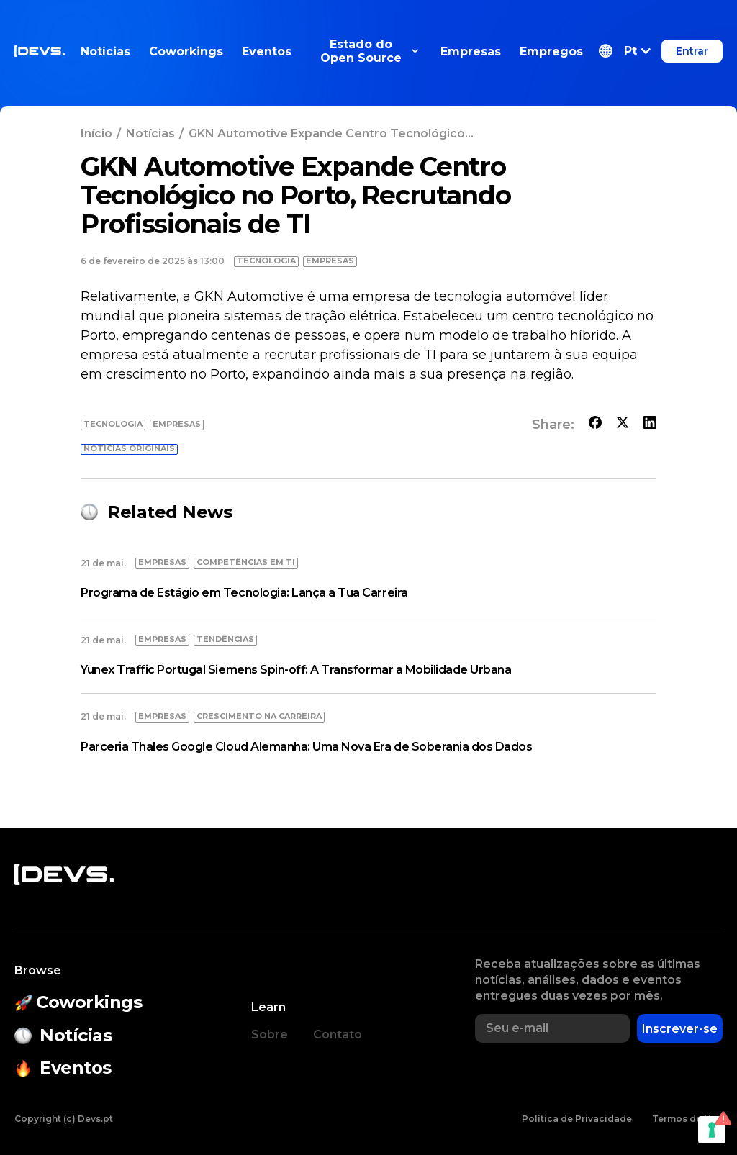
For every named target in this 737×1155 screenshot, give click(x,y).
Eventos (266, 51)
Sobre (269, 1034)
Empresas (470, 51)
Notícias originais (129, 448)
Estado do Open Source (369, 51)
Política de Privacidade (577, 1118)
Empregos (551, 51)
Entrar (692, 51)
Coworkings (186, 51)
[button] (625, 51)
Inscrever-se (680, 1029)
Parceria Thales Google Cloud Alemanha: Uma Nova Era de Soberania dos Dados (306, 746)
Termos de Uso (687, 1118)
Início (96, 133)
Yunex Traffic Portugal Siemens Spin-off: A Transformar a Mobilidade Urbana (296, 669)
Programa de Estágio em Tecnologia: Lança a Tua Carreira (244, 592)
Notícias (105, 51)
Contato (337, 1034)
